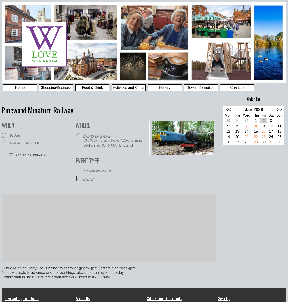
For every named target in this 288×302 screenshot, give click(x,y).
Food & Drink (92, 87)
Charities (237, 87)
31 (247, 121)
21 (247, 137)
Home (20, 87)
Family (88, 178)
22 (256, 137)
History (164, 87)
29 (228, 121)
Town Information (201, 87)
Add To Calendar (26, 155)
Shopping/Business (56, 87)
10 (271, 126)
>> (279, 109)
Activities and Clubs (128, 87)
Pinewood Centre (96, 135)
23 (264, 137)
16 (264, 131)
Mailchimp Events (97, 171)
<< (228, 109)
